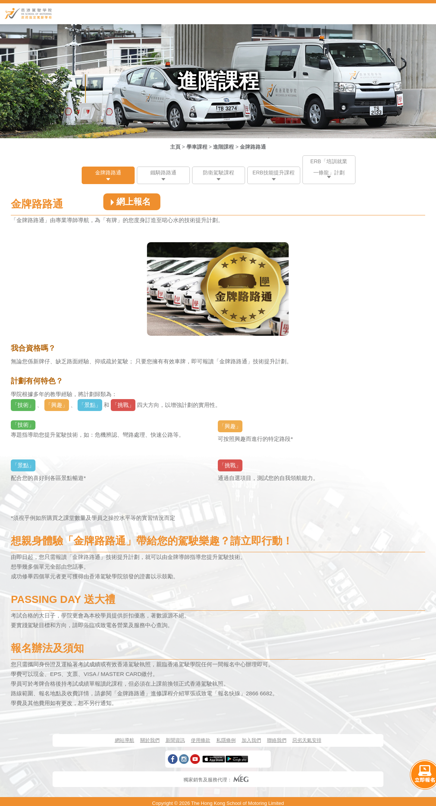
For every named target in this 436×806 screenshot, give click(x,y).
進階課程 (223, 147)
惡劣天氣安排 (306, 740)
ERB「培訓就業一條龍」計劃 (328, 167)
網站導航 (124, 740)
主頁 (175, 147)
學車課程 (196, 147)
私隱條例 (226, 740)
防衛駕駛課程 (218, 173)
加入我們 (251, 740)
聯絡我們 (276, 740)
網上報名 (129, 201)
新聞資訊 (175, 740)
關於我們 (150, 740)
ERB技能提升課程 (273, 173)
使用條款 (200, 740)
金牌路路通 (253, 147)
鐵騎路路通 (163, 173)
